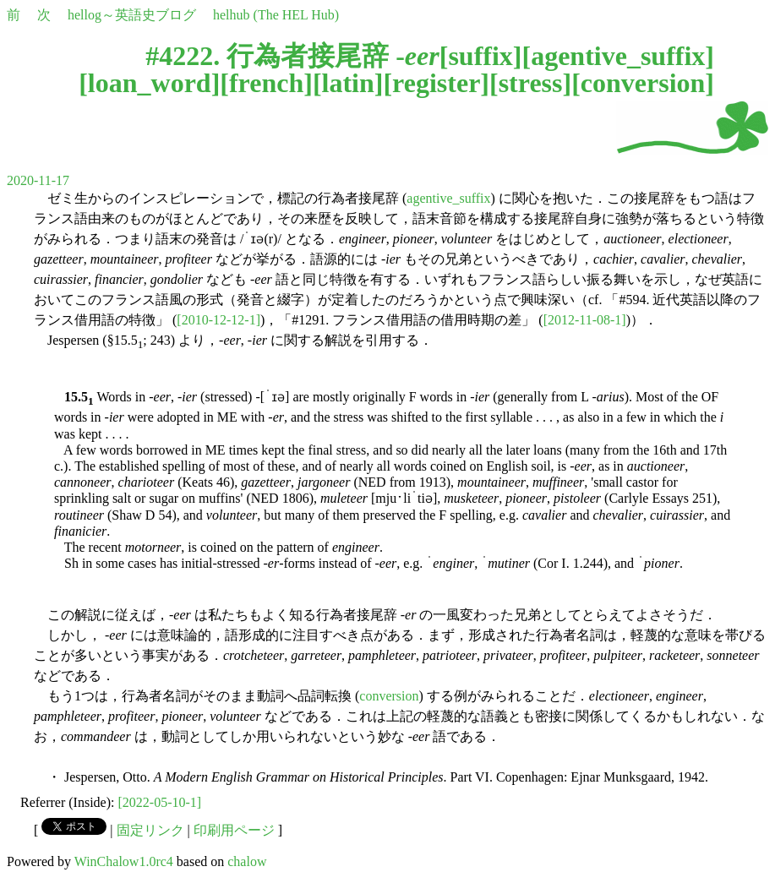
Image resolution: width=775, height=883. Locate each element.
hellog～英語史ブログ (132, 15)
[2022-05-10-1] (160, 802)
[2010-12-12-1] (218, 320)
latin (348, 83)
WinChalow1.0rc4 (123, 861)
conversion (643, 83)
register (436, 83)
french (266, 83)
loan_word (149, 83)
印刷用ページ (234, 830)
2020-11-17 (38, 180)
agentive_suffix (618, 56)
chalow (246, 861)
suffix (480, 56)
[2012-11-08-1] (584, 320)
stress (531, 83)
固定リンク (150, 830)
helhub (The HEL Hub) (276, 15)
